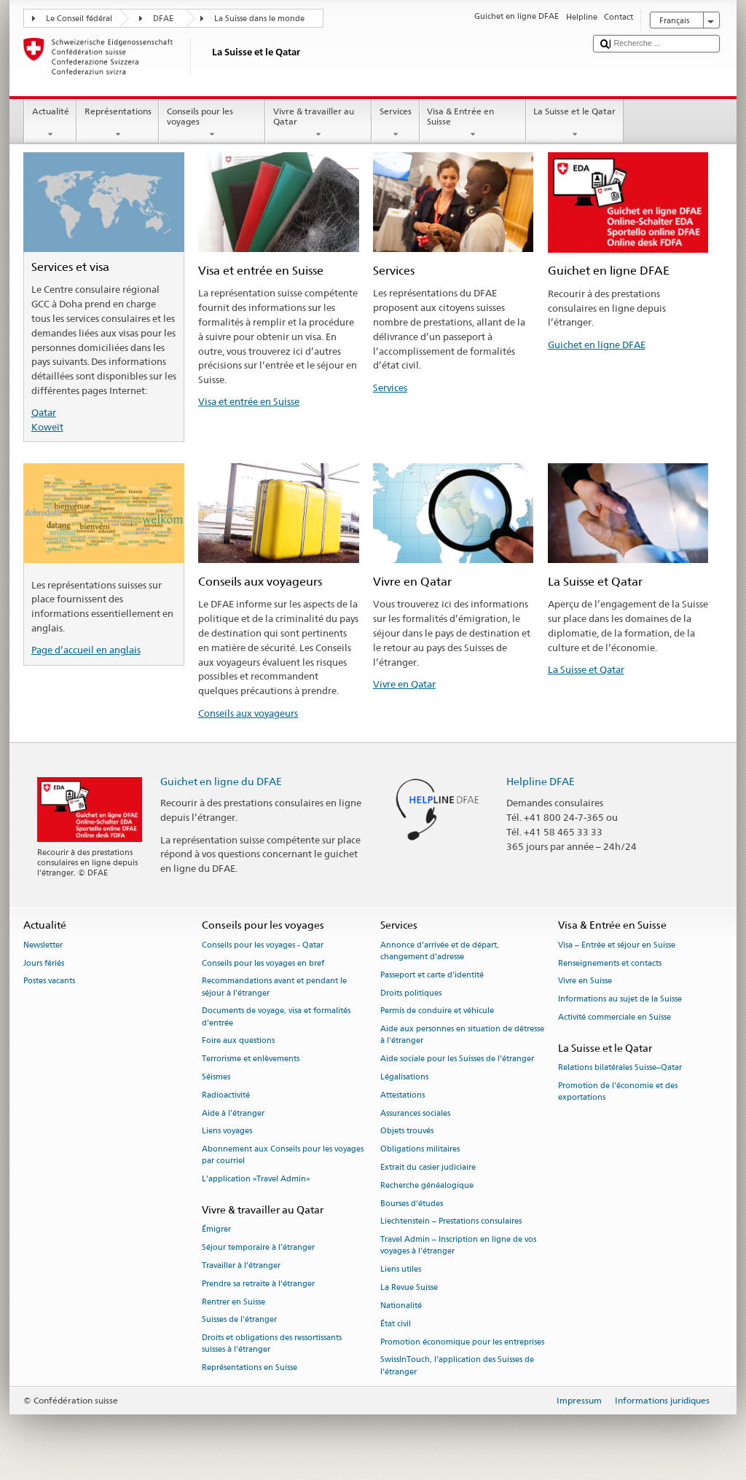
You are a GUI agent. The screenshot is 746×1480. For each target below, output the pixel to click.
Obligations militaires (420, 1149)
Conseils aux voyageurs (248, 713)
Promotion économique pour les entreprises (462, 1342)
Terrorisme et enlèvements (250, 1059)
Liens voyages (227, 1131)
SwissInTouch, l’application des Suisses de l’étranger (457, 1366)
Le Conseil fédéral (79, 18)
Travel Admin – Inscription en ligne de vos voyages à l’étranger (458, 1245)
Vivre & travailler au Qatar (318, 123)
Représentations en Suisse (249, 1368)
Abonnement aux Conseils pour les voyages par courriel (283, 1155)
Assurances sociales (415, 1113)
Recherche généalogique (427, 1185)
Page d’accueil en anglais (86, 650)
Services (395, 123)
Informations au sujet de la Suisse (620, 999)
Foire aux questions (238, 1041)
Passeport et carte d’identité (432, 975)
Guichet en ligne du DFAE (221, 781)
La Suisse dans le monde (259, 18)
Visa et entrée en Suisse (248, 401)
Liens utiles (400, 1270)
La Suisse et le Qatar (575, 123)
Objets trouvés (406, 1131)
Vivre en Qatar (404, 684)
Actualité (50, 123)
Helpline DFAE (540, 781)
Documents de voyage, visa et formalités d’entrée (276, 1017)
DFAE (163, 18)
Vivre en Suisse (585, 981)
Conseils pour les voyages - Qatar (262, 945)
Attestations (402, 1095)
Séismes (216, 1077)
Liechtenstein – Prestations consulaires (451, 1222)
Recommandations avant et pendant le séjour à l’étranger (274, 987)
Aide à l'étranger (233, 1113)
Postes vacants (49, 981)
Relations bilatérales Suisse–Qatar (620, 1067)
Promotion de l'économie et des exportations (618, 1091)
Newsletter (43, 945)
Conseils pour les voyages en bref (263, 963)
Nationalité (401, 1305)
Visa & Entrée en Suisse (472, 123)
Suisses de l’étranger (239, 1320)
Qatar (43, 412)
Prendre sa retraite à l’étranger (258, 1283)
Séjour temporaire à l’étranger (258, 1247)
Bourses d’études (411, 1203)
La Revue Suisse (409, 1287)
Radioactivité (226, 1095)
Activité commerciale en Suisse (614, 1017)
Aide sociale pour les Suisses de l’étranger (457, 1059)
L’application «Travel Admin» (256, 1179)
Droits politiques (410, 993)
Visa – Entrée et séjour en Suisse (616, 945)
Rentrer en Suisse (233, 1302)
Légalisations (404, 1077)
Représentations (117, 123)
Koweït (47, 427)
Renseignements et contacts (609, 963)
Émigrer (216, 1230)
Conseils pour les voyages (212, 123)
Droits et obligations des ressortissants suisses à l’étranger (272, 1344)
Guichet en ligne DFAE (596, 344)
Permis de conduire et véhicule (437, 1011)
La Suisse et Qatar (586, 669)
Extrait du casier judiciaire (428, 1167)
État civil (395, 1324)
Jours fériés (43, 963)
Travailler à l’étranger (241, 1265)
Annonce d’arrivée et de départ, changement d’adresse (439, 950)
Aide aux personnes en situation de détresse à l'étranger (462, 1035)
